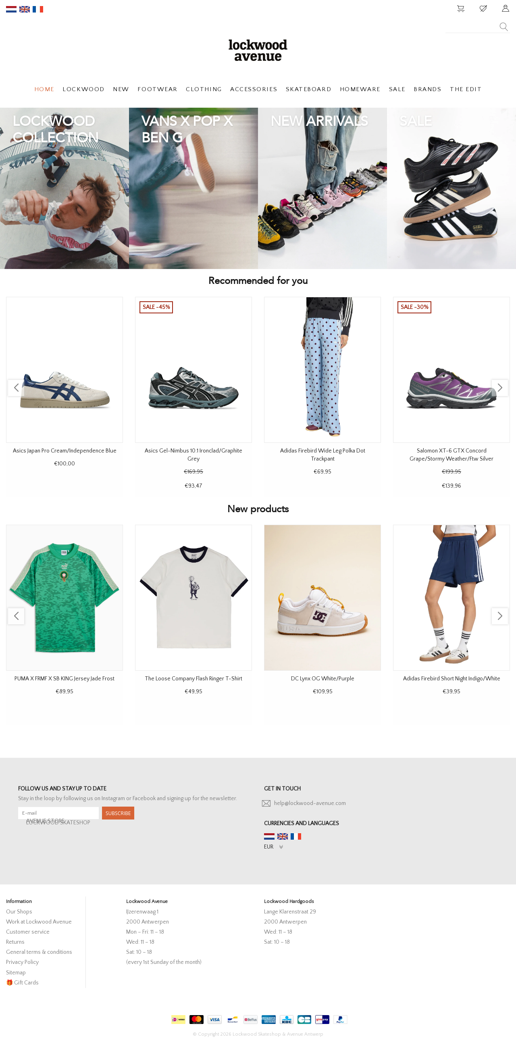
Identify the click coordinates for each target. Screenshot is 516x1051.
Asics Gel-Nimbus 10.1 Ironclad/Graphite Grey (193, 455)
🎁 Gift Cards (22, 983)
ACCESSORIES (253, 89)
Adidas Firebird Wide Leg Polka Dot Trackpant (322, 455)
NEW (121, 89)
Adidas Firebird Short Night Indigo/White (451, 679)
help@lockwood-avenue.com (310, 803)
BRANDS (427, 89)
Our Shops (19, 912)
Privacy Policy (22, 962)
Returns (15, 942)
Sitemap (16, 973)
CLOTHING (204, 89)
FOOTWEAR (157, 89)
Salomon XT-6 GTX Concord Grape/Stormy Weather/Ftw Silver (451, 455)
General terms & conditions (39, 952)
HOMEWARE (360, 89)
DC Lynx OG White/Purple (322, 679)
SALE (397, 89)
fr (38, 9)
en (24, 9)
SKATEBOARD (308, 89)
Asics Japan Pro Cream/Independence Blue (65, 451)
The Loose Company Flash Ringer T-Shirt (193, 679)
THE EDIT (466, 89)
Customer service (28, 932)
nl (11, 9)
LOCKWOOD (83, 89)
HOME (44, 89)
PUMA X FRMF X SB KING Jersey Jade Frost (64, 679)
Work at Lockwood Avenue (39, 922)
